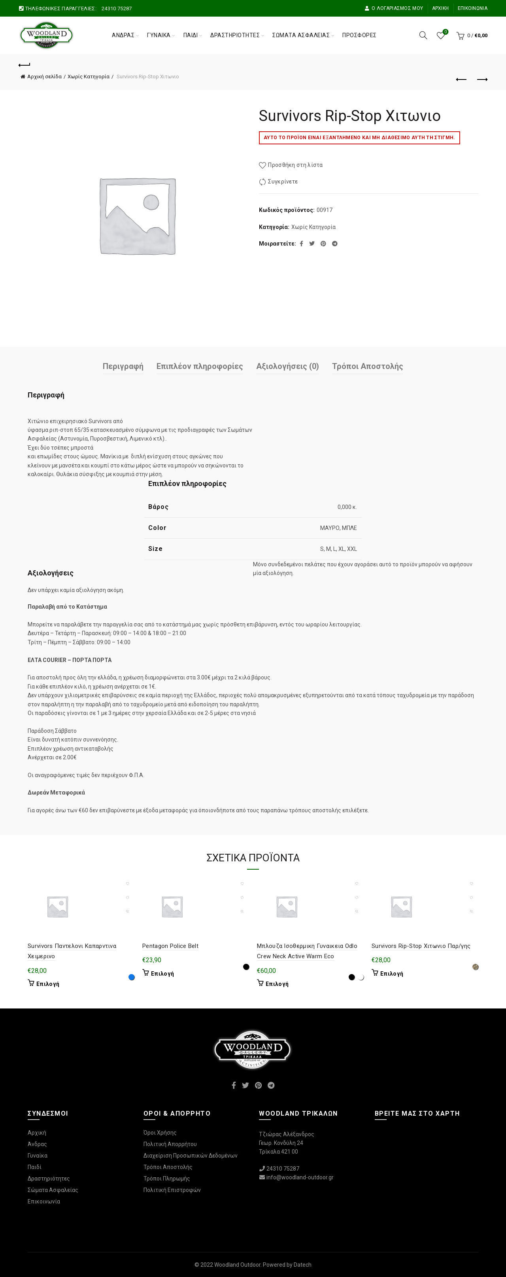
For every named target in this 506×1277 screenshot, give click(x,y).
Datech (303, 1265)
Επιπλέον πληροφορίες (200, 366)
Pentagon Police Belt (170, 946)
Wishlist (445, 32)
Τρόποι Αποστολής (367, 366)
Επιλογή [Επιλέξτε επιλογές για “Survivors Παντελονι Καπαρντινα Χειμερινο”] (47, 984)
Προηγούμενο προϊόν (461, 79)
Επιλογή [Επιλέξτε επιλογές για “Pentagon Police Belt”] (162, 974)
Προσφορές (359, 35)
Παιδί (190, 35)
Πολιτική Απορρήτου (170, 1144)
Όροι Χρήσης (160, 1132)
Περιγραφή (123, 366)
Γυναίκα (159, 35)
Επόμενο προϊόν (481, 79)
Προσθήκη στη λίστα (295, 165)
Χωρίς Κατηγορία (89, 76)
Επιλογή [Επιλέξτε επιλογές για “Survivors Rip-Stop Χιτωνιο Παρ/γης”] (391, 974)
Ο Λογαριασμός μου (393, 8)
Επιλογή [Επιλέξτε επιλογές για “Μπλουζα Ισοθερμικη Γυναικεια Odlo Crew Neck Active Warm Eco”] (277, 984)
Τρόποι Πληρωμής (166, 1178)
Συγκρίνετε (283, 182)
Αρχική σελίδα (44, 76)
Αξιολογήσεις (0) (287, 366)
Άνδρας (123, 35)
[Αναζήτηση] (423, 35)
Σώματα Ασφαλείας (301, 35)
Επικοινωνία (472, 8)
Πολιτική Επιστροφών (172, 1190)
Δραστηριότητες (235, 35)
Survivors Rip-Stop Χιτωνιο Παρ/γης (421, 946)
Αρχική (440, 8)
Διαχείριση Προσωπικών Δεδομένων (190, 1155)
